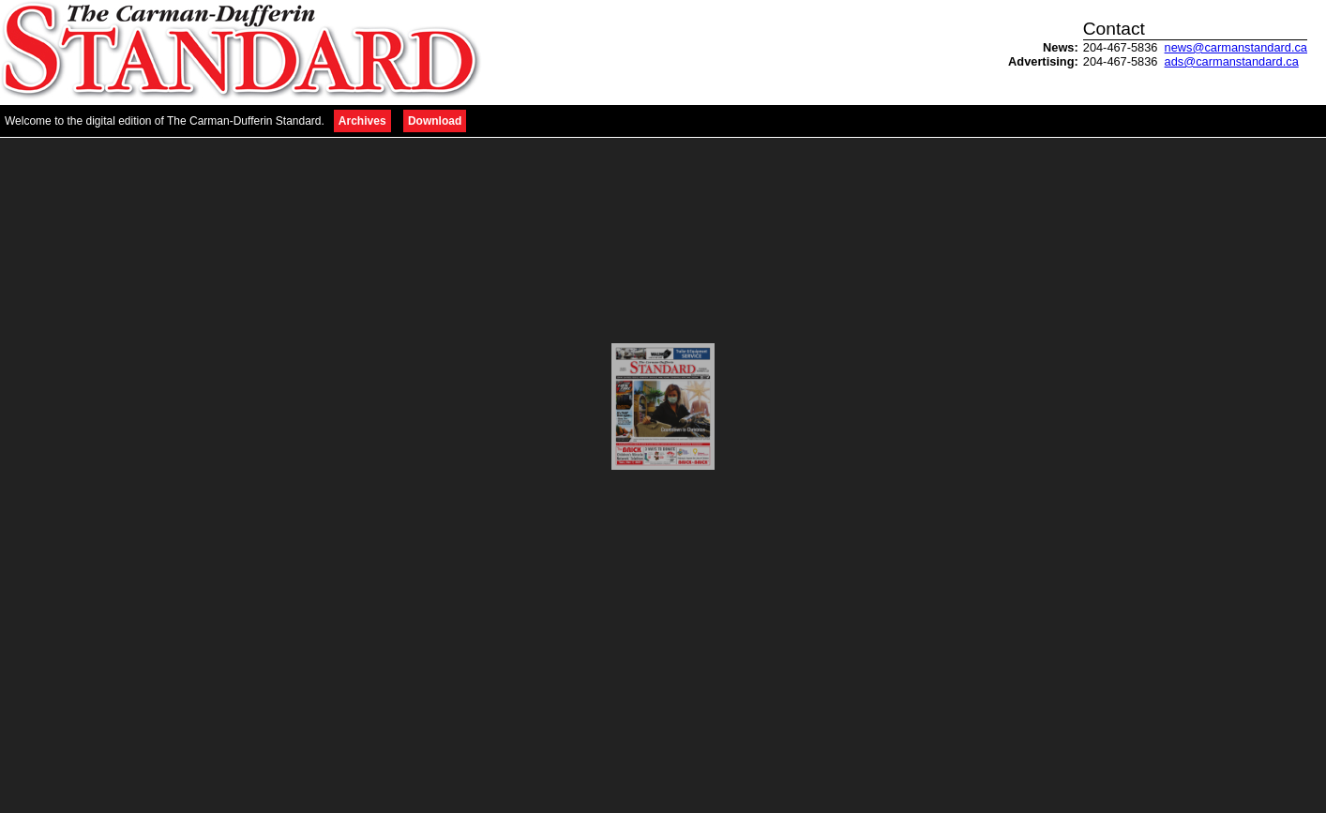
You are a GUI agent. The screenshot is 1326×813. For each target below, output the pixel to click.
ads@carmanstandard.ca (1232, 61)
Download (434, 121)
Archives (362, 121)
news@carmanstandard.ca (1236, 47)
